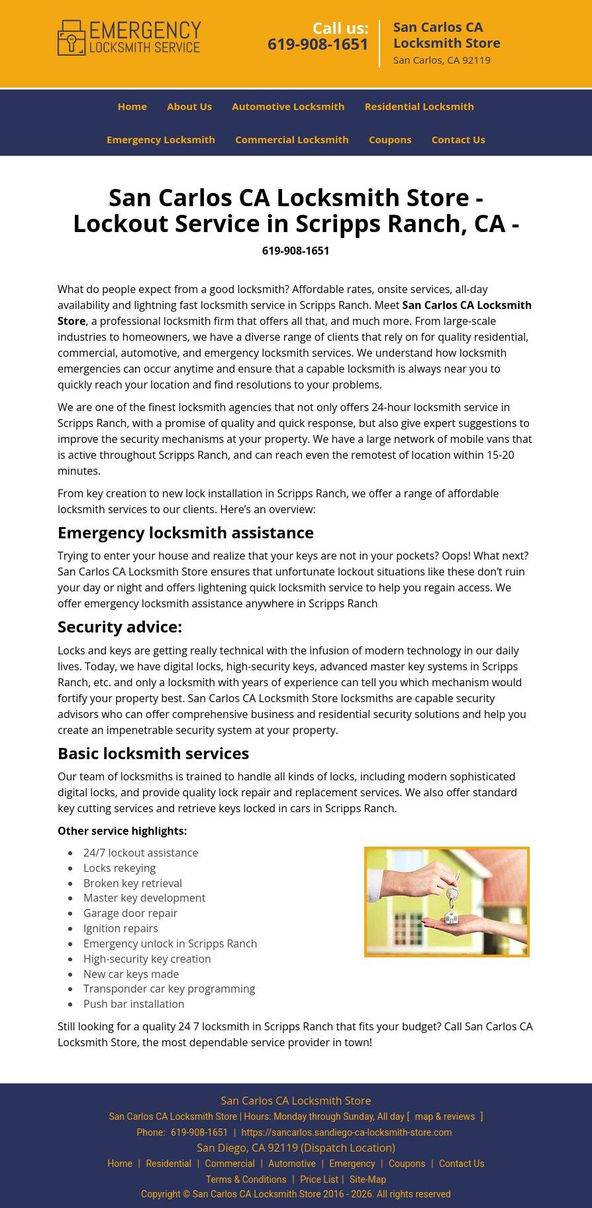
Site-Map (368, 1179)
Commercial (230, 1163)
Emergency (352, 1163)
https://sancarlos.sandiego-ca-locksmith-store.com (347, 1132)
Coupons (390, 139)
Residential (168, 1163)
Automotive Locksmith (288, 106)
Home (132, 106)
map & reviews (446, 1116)
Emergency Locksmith (161, 139)
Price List (319, 1179)
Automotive (292, 1163)
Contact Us (458, 139)
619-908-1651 (318, 43)
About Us (189, 106)
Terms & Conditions (246, 1179)
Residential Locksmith (420, 106)
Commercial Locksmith (292, 139)
